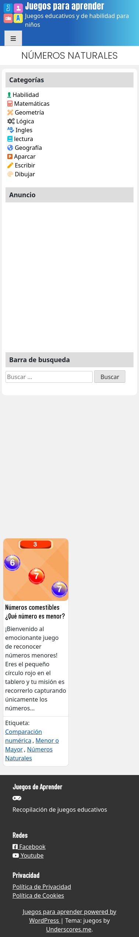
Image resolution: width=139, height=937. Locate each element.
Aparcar (21, 156)
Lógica (20, 121)
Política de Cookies (38, 895)
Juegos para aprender (64, 6)
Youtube (28, 855)
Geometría (25, 112)
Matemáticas (28, 104)
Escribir (21, 165)
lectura (20, 139)
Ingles (19, 130)
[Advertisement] (69, 274)
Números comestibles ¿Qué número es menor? (35, 611)
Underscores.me (68, 929)
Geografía (24, 148)
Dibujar (21, 174)
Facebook (29, 847)
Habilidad (23, 95)
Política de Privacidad (42, 887)
